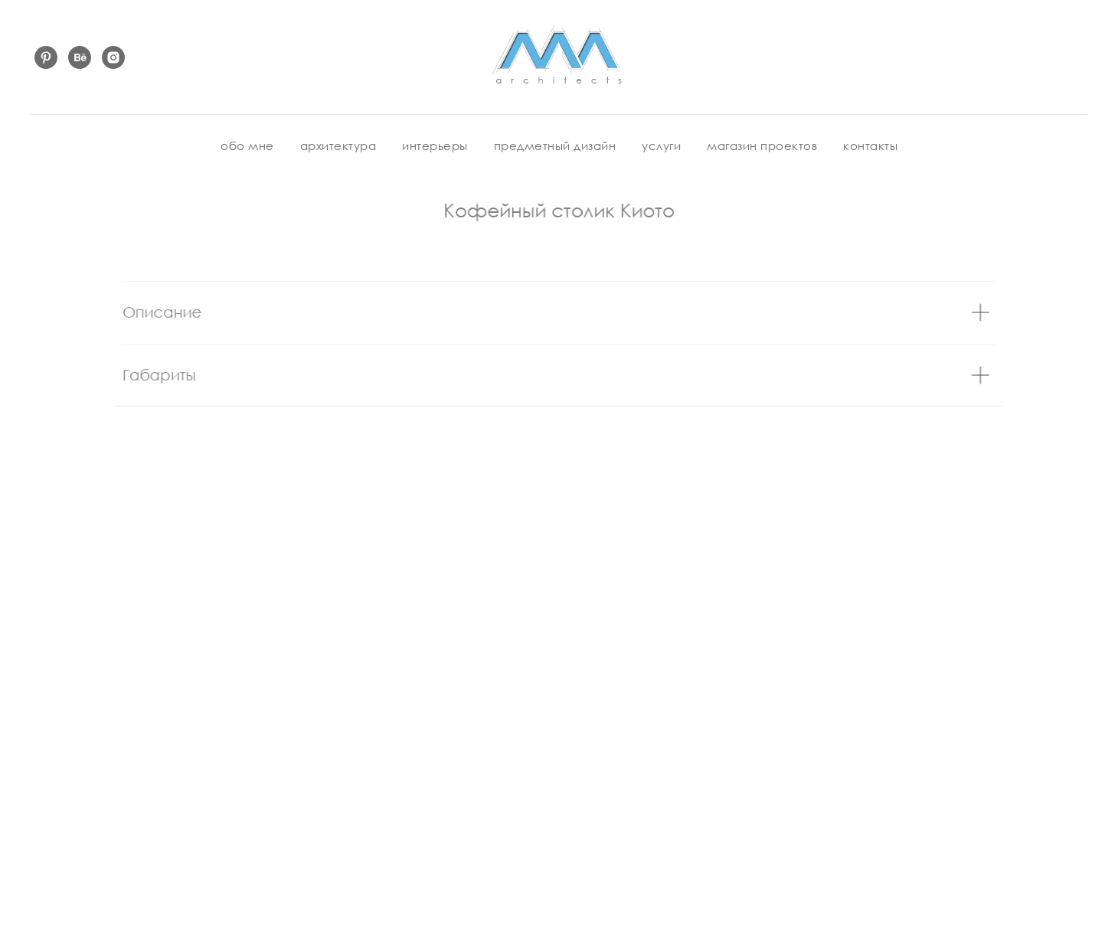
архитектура (338, 145)
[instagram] (113, 57)
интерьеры (435, 145)
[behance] (79, 57)
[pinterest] (45, 57)
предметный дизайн (555, 145)
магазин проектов (762, 145)
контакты (870, 145)
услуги (661, 145)
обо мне (247, 145)
